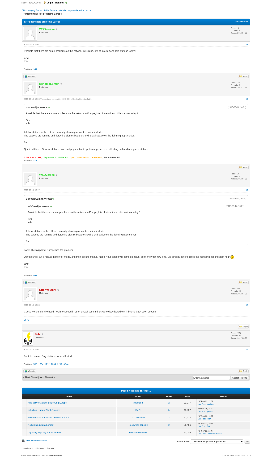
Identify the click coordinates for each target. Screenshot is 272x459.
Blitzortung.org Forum (32, 10)
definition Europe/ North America (44, 410)
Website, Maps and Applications (73, 10)
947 (35, 69)
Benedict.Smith (85, 99)
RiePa (138, 410)
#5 (247, 349)
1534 (40, 364)
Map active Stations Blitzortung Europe (47, 402)
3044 (66, 364)
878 (35, 160)
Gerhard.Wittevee (138, 432)
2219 (59, 364)
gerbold (210, 411)
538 (35, 364)
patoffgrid (138, 402)
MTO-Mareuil (138, 417)
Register (59, 2)
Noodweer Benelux (138, 425)
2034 (53, 364)
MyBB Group (56, 455)
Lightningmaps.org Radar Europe (44, 432)
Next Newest (46, 377)
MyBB (34, 455)
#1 (247, 44)
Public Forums (50, 10)
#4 (247, 305)
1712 (47, 364)
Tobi (208, 426)
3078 (26, 320)
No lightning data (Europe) (41, 425)
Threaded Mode (241, 21)
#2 (247, 99)
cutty (209, 419)
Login (50, 2)
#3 (247, 190)
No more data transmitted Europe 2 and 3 (48, 417)
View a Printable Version (36, 441)
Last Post (202, 404)
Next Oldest (31, 377)
